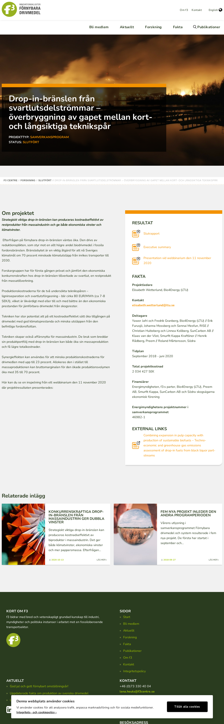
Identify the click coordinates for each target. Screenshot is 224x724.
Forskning (153, 27)
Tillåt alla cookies (187, 705)
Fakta (178, 27)
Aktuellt (127, 27)
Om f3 (184, 10)
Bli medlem (99, 27)
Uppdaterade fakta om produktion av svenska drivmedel (49, 693)
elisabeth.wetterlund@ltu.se (153, 305)
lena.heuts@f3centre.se (137, 691)
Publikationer (208, 27)
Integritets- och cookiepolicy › (36, 711)
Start (126, 617)
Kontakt (197, 10)
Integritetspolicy (134, 671)
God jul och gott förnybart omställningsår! (39, 686)
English (215, 10)
